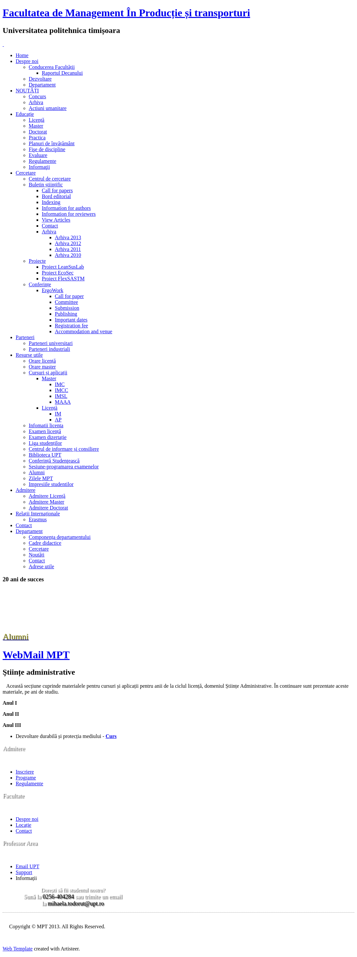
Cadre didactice (45, 543)
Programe (26, 777)
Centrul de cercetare (50, 178)
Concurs (37, 96)
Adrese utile (41, 566)
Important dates (71, 319)
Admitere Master (46, 502)
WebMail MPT (36, 655)
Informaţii (39, 167)
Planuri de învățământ (51, 143)
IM (58, 413)
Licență (36, 120)
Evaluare (38, 155)
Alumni (37, 472)
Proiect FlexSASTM (63, 278)
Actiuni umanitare (48, 108)
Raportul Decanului (62, 73)
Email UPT (27, 866)
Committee (66, 302)
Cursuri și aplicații (48, 372)
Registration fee (71, 325)
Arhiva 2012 (68, 243)
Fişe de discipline (47, 149)
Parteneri (25, 337)
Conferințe (40, 284)
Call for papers (57, 190)
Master (36, 126)
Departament (42, 84)
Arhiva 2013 (68, 237)
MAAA (63, 402)
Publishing (66, 314)
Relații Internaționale (38, 513)
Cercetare (26, 173)
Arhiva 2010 (68, 255)
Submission (67, 308)
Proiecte (37, 261)
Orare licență (42, 361)
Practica (37, 137)
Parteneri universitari (51, 343)
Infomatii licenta (46, 425)
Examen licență (45, 431)
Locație (23, 825)
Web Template (18, 948)
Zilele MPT (41, 478)
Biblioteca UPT (45, 455)
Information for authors (66, 208)
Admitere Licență (47, 496)
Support (24, 872)
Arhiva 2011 (68, 249)
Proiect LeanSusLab (63, 267)
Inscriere (25, 772)
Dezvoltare (40, 79)
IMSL (61, 396)
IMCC (61, 390)
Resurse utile (29, 355)
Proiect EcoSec (57, 272)
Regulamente (42, 161)
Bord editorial (56, 196)
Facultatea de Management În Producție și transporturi (126, 13)
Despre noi (27, 61)
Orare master (42, 366)
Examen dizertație (48, 437)
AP (58, 419)
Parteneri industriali (49, 349)
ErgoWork (52, 290)
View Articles (56, 220)
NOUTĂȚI (27, 90)
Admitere (25, 490)
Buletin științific (46, 184)
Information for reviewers (69, 214)
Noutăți (36, 554)
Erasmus (38, 519)
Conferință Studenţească (54, 460)
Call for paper (69, 296)
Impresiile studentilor (51, 484)
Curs (110, 736)
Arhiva (36, 102)
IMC (60, 384)
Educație (25, 114)
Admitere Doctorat (48, 507)
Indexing (51, 202)
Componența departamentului (60, 537)
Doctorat (38, 131)
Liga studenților (45, 443)
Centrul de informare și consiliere (64, 449)
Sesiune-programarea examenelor (64, 466)
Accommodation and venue (83, 331)
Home (22, 55)
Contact (50, 225)
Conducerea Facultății (52, 67)
